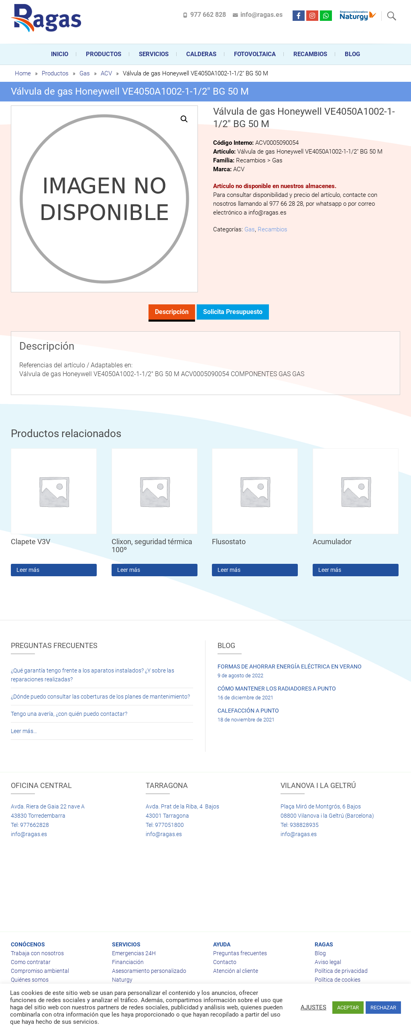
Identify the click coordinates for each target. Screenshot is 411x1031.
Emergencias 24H (134, 953)
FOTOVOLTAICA (255, 54)
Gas (84, 73)
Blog (352, 54)
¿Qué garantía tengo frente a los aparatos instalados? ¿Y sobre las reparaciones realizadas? (92, 675)
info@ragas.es (261, 14)
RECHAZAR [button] (383, 1008)
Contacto (224, 962)
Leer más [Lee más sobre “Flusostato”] (229, 570)
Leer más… (24, 731)
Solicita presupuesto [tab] (232, 312)
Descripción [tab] (172, 312)
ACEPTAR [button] (348, 1008)
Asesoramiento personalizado (149, 971)
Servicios (154, 54)
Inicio (59, 54)
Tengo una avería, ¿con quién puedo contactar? (69, 714)
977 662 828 (208, 14)
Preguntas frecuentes (240, 953)
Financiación (128, 962)
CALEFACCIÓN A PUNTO (248, 710)
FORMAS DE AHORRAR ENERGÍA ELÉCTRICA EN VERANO (290, 666)
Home (23, 73)
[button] (184, 119)
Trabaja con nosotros (37, 953)
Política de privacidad (341, 971)
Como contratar (31, 962)
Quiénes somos (30, 979)
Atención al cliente (235, 971)
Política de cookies (337, 979)
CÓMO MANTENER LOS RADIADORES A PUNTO (277, 688)
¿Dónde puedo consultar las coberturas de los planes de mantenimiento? (100, 696)
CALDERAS (201, 54)
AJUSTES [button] (313, 1007)
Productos (103, 54)
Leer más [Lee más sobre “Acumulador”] (329, 570)
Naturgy (122, 979)
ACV (106, 73)
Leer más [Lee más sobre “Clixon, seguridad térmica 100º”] (128, 570)
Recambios (310, 54)
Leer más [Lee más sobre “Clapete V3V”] (27, 570)
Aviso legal (328, 962)
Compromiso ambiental (40, 971)
